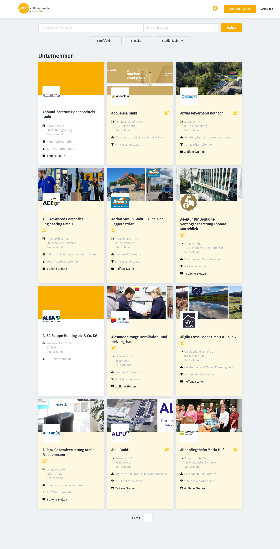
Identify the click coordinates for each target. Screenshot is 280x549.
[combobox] (90, 27)
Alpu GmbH (120, 450)
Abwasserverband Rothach (201, 113)
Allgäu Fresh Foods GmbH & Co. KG (208, 337)
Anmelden (267, 9)
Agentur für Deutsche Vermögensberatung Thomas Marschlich (203, 224)
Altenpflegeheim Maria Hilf (202, 450)
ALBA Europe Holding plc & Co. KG (69, 336)
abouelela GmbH (125, 113)
